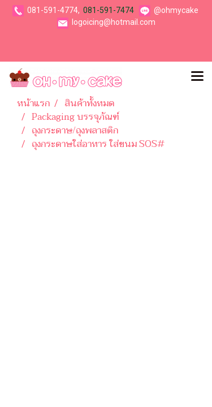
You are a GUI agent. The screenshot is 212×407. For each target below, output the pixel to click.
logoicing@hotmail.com (113, 22)
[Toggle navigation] (197, 77)
